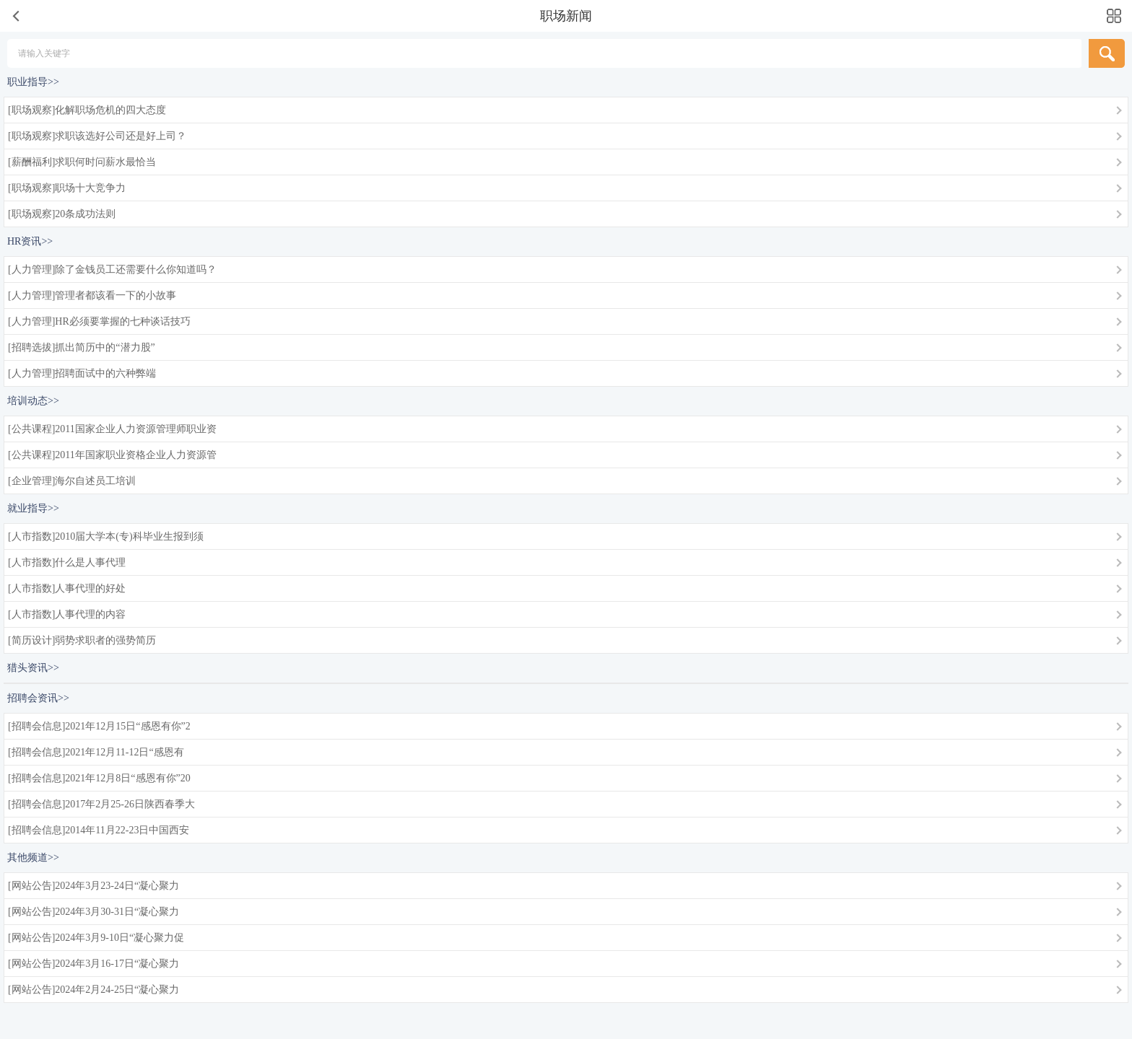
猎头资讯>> (33, 667)
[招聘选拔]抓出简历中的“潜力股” (81, 347)
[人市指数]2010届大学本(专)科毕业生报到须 (106, 536)
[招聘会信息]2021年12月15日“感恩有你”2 (99, 726)
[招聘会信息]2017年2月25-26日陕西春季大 (101, 804)
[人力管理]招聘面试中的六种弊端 (82, 373)
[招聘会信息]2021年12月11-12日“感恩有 (96, 752)
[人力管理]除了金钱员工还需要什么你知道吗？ (112, 269)
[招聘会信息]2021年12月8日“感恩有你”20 (99, 778)
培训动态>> (33, 400)
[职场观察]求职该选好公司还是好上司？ (97, 136)
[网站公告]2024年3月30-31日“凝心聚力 (93, 911)
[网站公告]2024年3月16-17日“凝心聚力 (93, 963)
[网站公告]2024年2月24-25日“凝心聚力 (93, 989)
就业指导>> (33, 508)
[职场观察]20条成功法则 (62, 214)
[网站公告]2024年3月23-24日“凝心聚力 (93, 885)
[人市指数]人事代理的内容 (67, 614)
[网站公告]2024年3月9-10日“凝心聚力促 (96, 937)
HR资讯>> (30, 241)
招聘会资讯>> (38, 698)
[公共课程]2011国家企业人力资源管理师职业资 (112, 429)
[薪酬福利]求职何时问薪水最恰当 (82, 162)
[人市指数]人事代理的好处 (67, 588)
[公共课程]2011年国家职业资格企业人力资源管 (112, 455)
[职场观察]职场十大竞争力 (67, 188)
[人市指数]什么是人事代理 (67, 562)
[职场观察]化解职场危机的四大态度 (87, 110)
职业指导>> (33, 81)
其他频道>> (33, 857)
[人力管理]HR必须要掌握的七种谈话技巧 (99, 321)
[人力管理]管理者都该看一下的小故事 (92, 295)
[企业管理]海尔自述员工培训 (72, 480)
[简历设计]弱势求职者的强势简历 (82, 640)
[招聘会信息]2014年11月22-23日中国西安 (98, 830)
